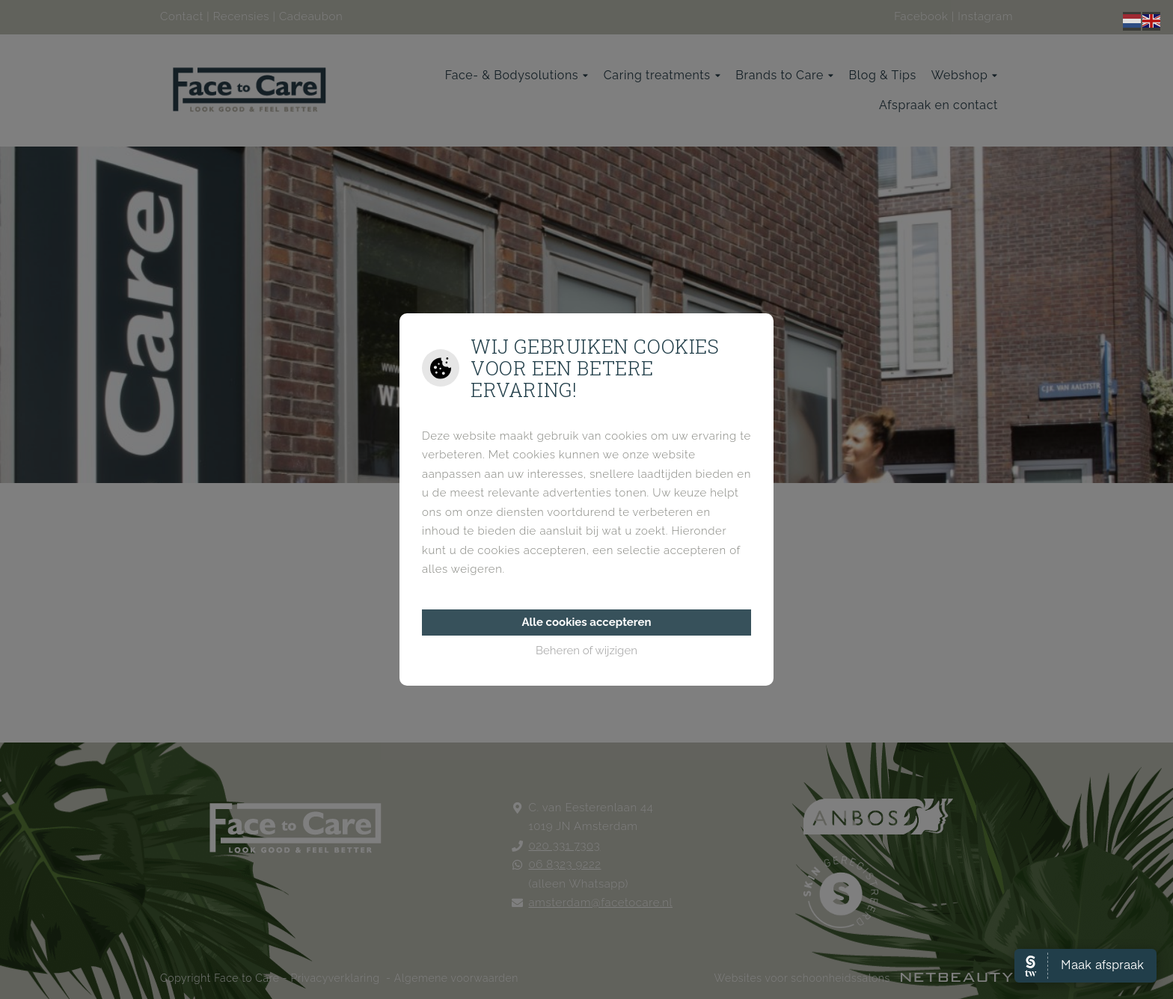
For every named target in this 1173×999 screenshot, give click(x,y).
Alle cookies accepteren (586, 622)
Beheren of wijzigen (586, 650)
